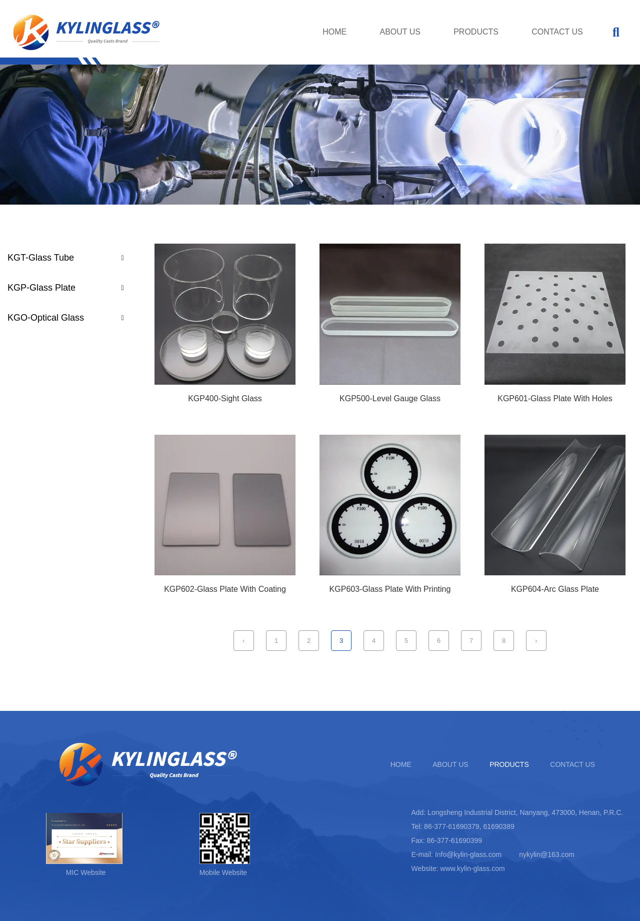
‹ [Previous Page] (243, 640)
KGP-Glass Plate (42, 288)
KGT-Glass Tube (41, 258)
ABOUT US (400, 32)
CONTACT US (557, 32)
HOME (334, 32)
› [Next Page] (536, 640)
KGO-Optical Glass (46, 318)
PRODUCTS (476, 32)
